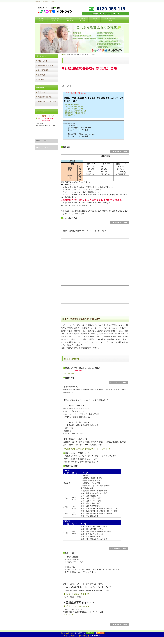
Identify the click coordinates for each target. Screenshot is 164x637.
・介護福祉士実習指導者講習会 (73, 107)
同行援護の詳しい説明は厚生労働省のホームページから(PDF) (87, 449)
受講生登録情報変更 (45, 97)
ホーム (41, 19)
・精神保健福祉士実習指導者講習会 (74, 111)
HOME (63, 54)
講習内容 (69, 19)
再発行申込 (41, 92)
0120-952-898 (95, 636)
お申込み (94, 19)
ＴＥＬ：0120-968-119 (76, 593)
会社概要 (41, 79)
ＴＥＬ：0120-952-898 (76, 606)
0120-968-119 (80, 633)
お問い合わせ (68, 373)
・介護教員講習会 (69, 115)
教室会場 (82, 19)
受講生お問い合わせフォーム (47, 103)
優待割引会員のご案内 (45, 65)
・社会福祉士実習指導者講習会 (73, 109)
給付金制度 (41, 75)
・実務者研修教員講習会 (71, 104)
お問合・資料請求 (109, 19)
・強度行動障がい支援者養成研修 (74, 113)
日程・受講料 (55, 19)
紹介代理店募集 (43, 70)
